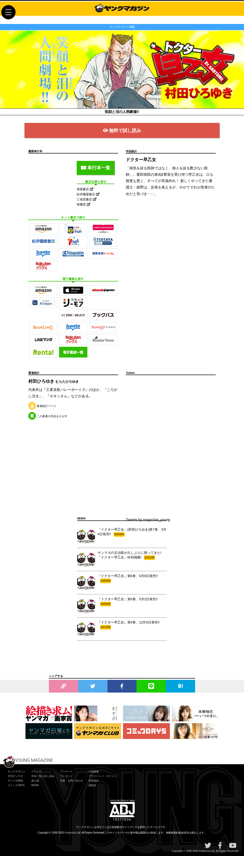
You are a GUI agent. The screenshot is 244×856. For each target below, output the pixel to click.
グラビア (36, 771)
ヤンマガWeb (15, 780)
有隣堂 (83, 204)
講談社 (92, 785)
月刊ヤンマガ (15, 776)
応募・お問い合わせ (71, 780)
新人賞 (35, 780)
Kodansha (70, 832)
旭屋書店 (85, 189)
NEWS (35, 785)
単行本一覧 (95, 167)
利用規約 (94, 780)
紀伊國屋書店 (88, 194)
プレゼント (66, 776)
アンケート (66, 771)
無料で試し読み (122, 130)
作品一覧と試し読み (42, 776)
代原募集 (94, 771)
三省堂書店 (86, 199)
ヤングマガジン (16, 771)
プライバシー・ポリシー (103, 776)
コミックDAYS (16, 785)
